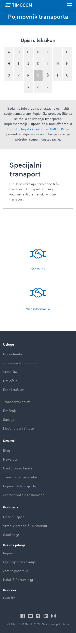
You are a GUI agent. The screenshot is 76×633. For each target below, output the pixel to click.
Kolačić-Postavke (18, 580)
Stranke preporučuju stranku (25, 526)
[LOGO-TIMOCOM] (18, 5)
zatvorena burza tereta (20, 363)
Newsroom (11, 459)
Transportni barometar (20, 477)
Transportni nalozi (17, 402)
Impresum (11, 553)
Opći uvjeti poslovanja (19, 562)
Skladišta (10, 372)
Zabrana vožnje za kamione (23, 495)
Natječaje (10, 381)
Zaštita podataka (15, 571)
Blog (6, 450)
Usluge (8, 344)
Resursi (9, 441)
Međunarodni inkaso (18, 428)
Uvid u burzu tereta (17, 468)
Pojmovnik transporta (19, 486)
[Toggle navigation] (69, 5)
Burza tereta (12, 354)
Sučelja (8, 420)
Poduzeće (10, 507)
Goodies (11, 535)
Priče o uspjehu (15, 517)
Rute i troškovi (14, 390)
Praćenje (10, 411)
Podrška (9, 598)
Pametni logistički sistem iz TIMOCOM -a (38, 129)
